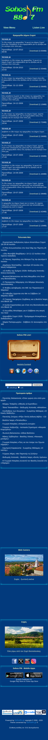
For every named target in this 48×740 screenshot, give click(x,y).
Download (34, 51)
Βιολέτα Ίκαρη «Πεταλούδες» (14, 420)
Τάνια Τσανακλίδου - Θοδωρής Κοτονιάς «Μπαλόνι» (24, 407)
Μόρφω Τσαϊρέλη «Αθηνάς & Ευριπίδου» (19, 404)
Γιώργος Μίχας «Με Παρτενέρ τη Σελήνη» (20, 454)
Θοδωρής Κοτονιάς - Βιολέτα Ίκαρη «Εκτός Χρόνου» (24, 457)
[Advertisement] (24, 508)
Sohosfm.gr (19, 720)
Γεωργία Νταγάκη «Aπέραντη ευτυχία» (18, 424)
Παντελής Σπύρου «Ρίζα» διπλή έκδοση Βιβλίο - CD (24, 417)
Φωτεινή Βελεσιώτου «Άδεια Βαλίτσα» (18, 433)
